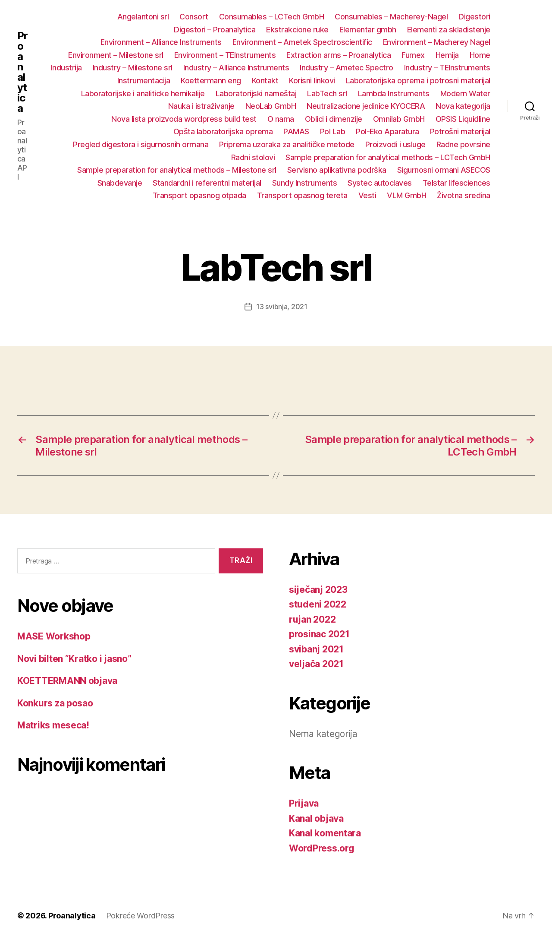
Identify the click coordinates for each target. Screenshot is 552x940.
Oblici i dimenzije (333, 118)
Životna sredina (463, 195)
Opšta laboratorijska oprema (223, 131)
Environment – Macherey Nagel (436, 42)
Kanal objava (316, 818)
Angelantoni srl (143, 16)
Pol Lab (332, 131)
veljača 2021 (316, 663)
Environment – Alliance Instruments (161, 42)
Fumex (413, 55)
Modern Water (465, 93)
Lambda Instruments (394, 93)
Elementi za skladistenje (448, 29)
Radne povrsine (463, 144)
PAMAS (296, 131)
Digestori (474, 16)
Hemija (447, 55)
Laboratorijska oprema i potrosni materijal (418, 80)
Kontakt (265, 80)
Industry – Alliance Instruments (236, 67)
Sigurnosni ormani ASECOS (443, 169)
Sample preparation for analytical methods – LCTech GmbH (387, 157)
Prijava (304, 803)
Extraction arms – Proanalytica (338, 55)
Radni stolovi (253, 157)
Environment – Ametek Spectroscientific (302, 42)
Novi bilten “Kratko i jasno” (74, 658)
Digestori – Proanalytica (214, 29)
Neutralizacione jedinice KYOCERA (366, 106)
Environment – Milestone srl (115, 55)
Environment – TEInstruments (225, 55)
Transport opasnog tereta (302, 195)
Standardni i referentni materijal (207, 182)
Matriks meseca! (53, 725)
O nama (280, 118)
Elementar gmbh (367, 29)
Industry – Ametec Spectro (346, 67)
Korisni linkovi (312, 80)
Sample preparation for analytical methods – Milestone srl (176, 169)
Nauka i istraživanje (201, 106)
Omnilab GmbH (399, 118)
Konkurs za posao (55, 703)
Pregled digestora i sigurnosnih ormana (140, 144)
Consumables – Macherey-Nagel (391, 16)
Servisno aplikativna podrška (336, 169)
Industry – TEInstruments (447, 67)
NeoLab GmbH (270, 106)
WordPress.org (321, 848)
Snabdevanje (119, 182)
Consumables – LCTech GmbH (271, 16)
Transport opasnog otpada (199, 195)
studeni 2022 (317, 604)
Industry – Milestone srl (132, 67)
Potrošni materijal (460, 131)
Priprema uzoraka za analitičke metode (286, 144)
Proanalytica (22, 72)
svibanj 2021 (316, 649)
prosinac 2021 (319, 634)
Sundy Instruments (304, 182)
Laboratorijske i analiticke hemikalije (143, 93)
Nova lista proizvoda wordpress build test (184, 118)
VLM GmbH (406, 195)
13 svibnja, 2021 (281, 306)
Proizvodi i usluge (395, 144)
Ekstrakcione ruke (297, 29)
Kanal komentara (325, 833)
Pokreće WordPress (140, 915)
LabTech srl (327, 93)
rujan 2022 (312, 619)
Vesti (367, 195)
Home (480, 55)
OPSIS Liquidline (463, 118)
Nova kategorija (463, 106)
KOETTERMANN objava (67, 680)
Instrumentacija (143, 80)
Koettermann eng (211, 80)
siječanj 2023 (318, 589)
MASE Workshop (54, 636)
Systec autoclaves (380, 182)
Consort (193, 16)
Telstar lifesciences (456, 182)
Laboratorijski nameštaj (256, 93)
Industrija (66, 67)
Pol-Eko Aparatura (387, 131)
